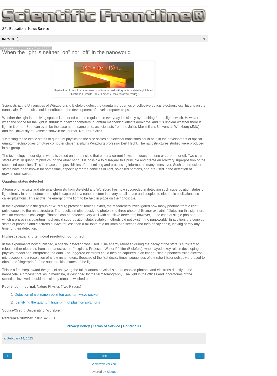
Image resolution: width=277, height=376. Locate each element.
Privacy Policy (78, 326)
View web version (104, 364)
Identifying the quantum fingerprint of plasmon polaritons (57, 302)
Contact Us (132, 326)
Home (103, 355)
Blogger (112, 371)
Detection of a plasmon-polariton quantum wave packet (56, 294)
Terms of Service (106, 326)
